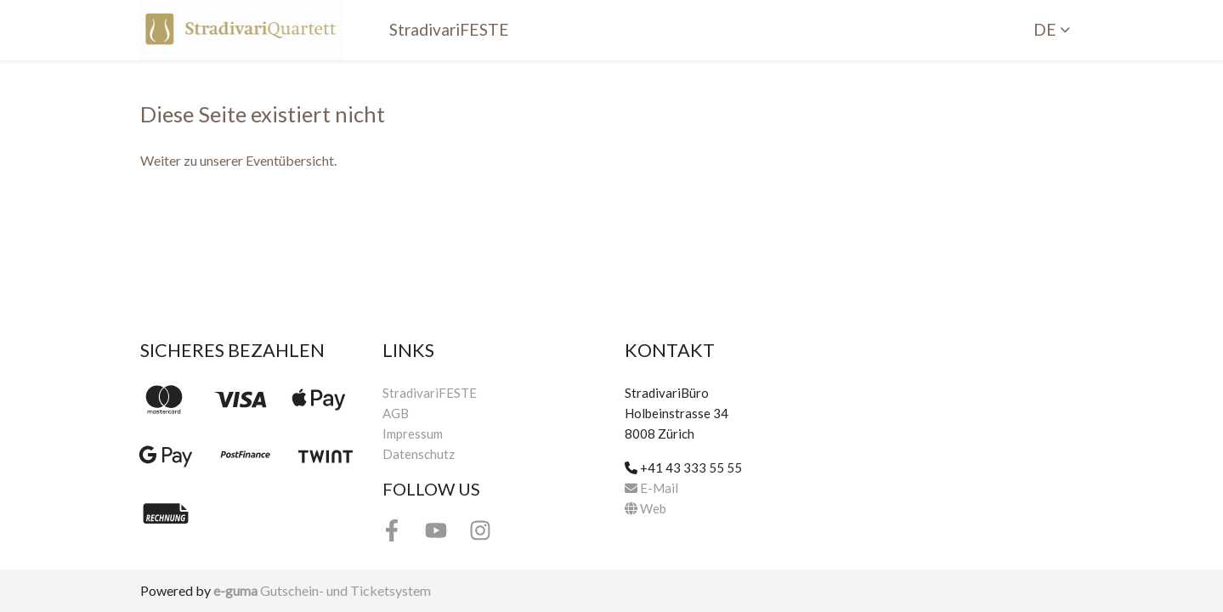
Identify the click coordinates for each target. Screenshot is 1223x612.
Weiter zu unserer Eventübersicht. (238, 160)
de (1044, 29)
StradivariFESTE (449, 29)
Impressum (412, 433)
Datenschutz (418, 454)
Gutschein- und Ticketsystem (322, 590)
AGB (395, 413)
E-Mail (651, 488)
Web (645, 508)
